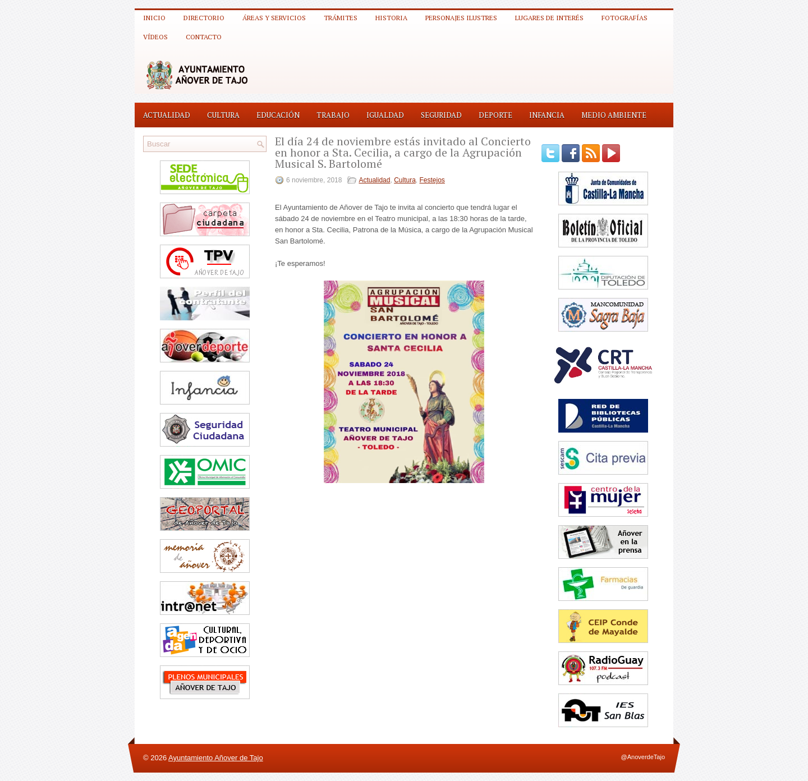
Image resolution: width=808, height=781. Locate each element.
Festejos (432, 180)
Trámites (340, 17)
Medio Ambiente (613, 115)
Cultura (223, 115)
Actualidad (166, 115)
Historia (391, 17)
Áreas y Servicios (274, 17)
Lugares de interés (549, 17)
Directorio (203, 17)
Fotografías (625, 17)
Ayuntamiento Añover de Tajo (215, 758)
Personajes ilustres (461, 17)
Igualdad (385, 115)
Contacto (204, 37)
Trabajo (333, 115)
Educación (278, 115)
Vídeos (155, 37)
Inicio (154, 17)
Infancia (546, 115)
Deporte (495, 115)
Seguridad (441, 115)
